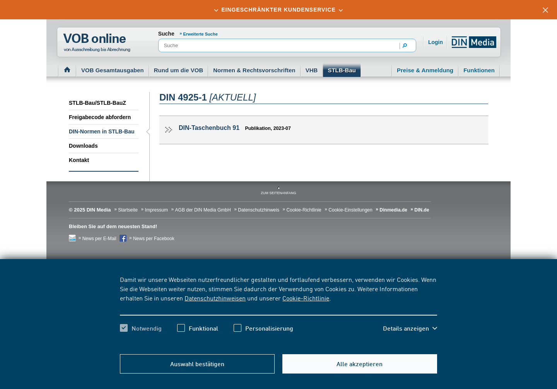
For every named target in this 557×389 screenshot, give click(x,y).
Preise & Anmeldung (425, 70)
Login (435, 42)
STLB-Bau (342, 70)
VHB (312, 70)
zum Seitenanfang (278, 193)
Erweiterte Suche (200, 34)
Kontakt (79, 160)
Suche (166, 34)
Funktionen (479, 70)
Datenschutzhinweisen (215, 297)
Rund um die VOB (178, 70)
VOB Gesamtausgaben (112, 70)
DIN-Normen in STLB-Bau (102, 131)
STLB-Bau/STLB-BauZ (97, 103)
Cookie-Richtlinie (305, 297)
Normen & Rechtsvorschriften (254, 70)
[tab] (278, 9)
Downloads (83, 146)
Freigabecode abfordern (100, 117)
